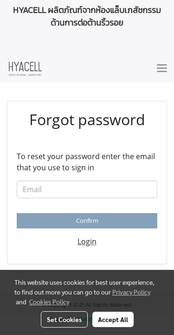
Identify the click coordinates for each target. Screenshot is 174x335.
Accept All (113, 319)
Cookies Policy (49, 301)
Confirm (87, 221)
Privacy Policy (131, 292)
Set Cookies (64, 319)
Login (87, 241)
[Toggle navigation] (162, 69)
